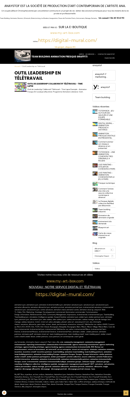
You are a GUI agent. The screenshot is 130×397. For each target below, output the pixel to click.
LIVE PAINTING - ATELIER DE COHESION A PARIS (106, 167)
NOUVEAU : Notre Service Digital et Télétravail (65, 287)
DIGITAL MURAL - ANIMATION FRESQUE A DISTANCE (106, 126)
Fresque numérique (106, 183)
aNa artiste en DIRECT (104, 250)
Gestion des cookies (65, 394)
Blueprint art (103, 227)
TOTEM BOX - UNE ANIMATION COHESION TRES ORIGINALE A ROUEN (106, 156)
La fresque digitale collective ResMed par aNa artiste (106, 203)
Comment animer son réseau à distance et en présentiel (105, 145)
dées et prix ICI (50, 27)
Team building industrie (104, 210)
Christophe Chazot (104, 256)
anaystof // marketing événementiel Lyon (102, 75)
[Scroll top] (125, 392)
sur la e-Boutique (73, 27)
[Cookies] (4, 392)
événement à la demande (105, 222)
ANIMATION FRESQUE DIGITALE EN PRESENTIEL (106, 136)
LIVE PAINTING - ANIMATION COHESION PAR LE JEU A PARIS (106, 176)
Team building (102, 97)
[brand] (44, 56)
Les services (90, 54)
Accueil (17, 66)
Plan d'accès (110, 58)
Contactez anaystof (106, 54)
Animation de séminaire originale (106, 216)
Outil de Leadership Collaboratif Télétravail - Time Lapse (55, 85)
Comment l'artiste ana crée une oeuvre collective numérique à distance (106, 193)
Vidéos (81, 54)
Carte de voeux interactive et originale (104, 235)
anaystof (105, 87)
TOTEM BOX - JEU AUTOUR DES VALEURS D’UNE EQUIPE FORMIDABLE (106, 115)
